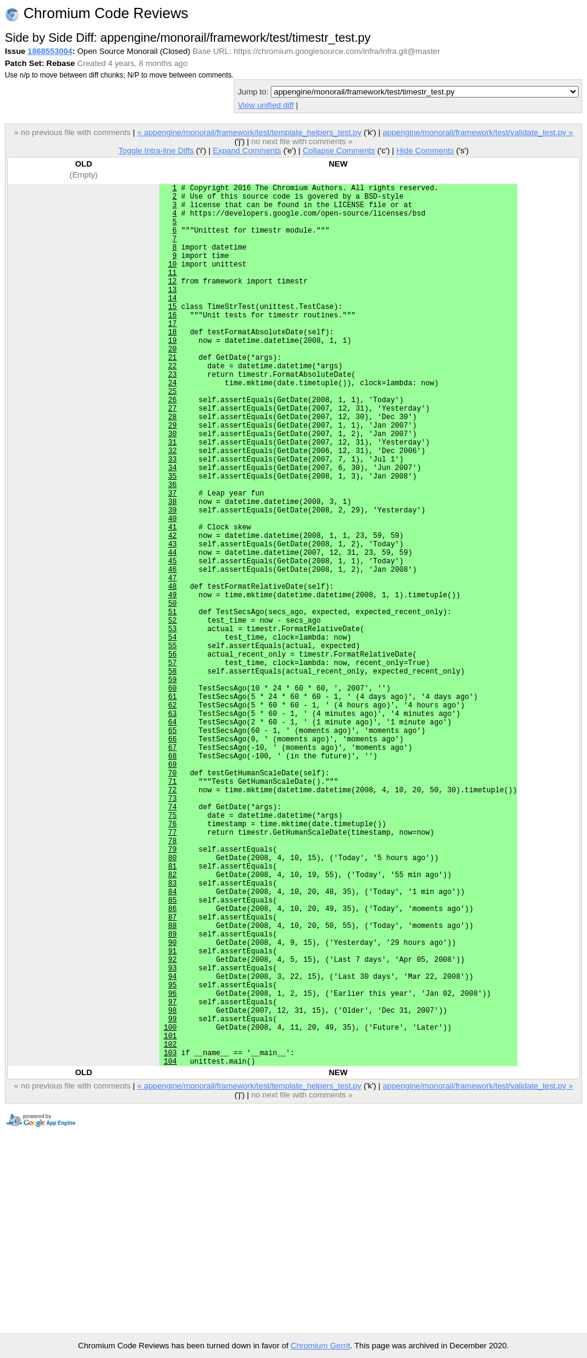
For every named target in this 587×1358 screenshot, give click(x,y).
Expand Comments (247, 150)
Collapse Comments (339, 150)
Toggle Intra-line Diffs (155, 150)
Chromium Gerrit (320, 1345)
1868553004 (50, 51)
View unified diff (265, 105)
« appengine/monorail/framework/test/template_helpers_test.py (249, 132)
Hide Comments (425, 150)
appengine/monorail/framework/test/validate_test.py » (478, 132)
